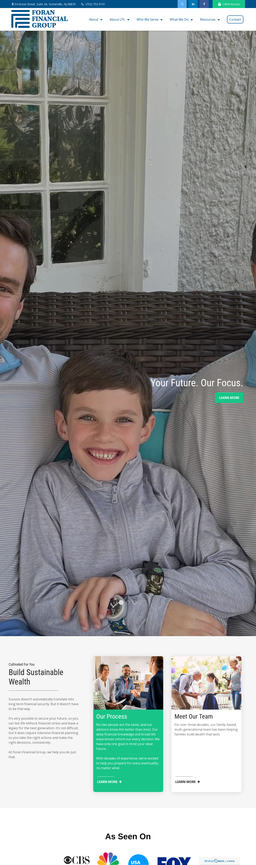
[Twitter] (182, 4)
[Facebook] (204, 4)
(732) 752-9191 (93, 4)
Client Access (229, 4)
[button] (94, 19)
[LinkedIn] (193, 4)
